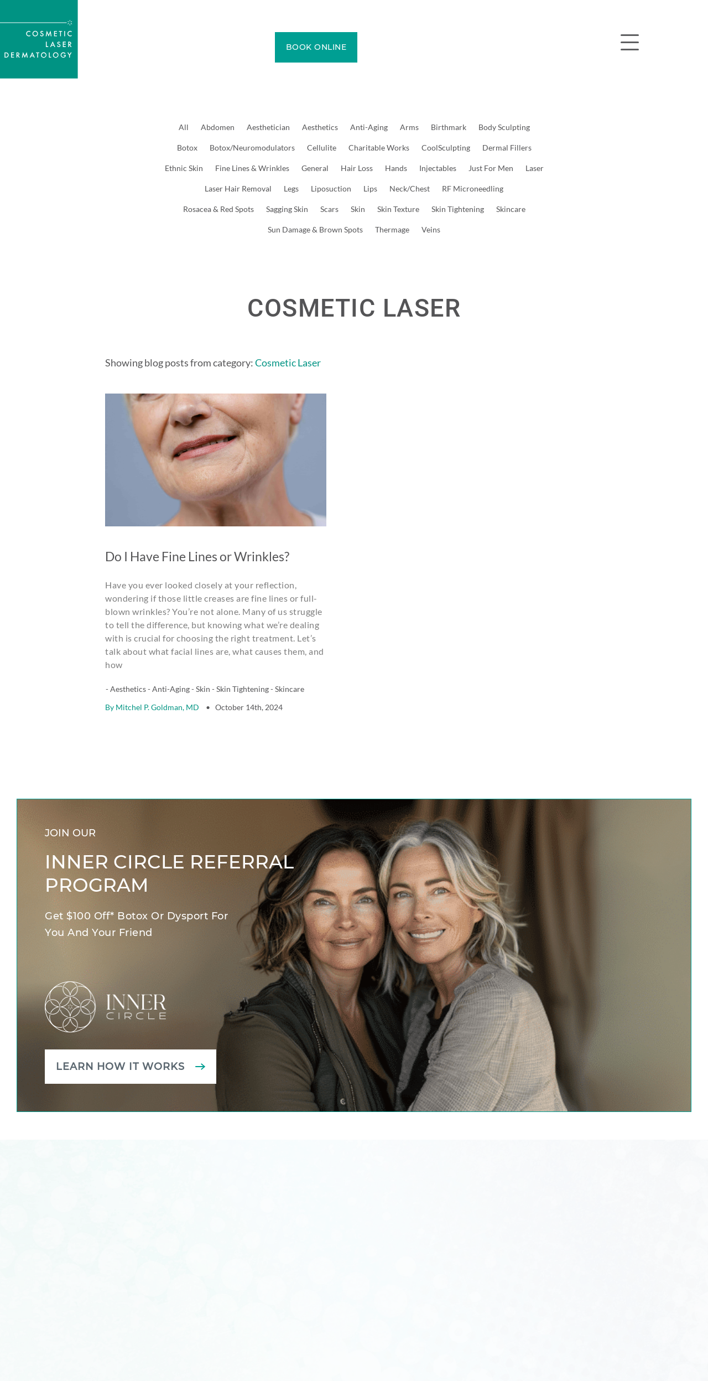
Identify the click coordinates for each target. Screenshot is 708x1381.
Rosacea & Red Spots (218, 209)
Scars (329, 209)
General (315, 168)
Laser (534, 168)
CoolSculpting (445, 147)
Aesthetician (268, 127)
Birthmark (448, 127)
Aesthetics (320, 127)
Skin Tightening (457, 209)
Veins (430, 229)
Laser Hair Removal (238, 188)
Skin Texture (398, 209)
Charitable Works (378, 147)
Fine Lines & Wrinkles (252, 168)
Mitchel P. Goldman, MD (157, 679)
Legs (291, 188)
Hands (396, 168)
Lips (370, 188)
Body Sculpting (504, 127)
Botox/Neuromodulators (252, 147)
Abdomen (218, 127)
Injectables (437, 168)
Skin (358, 209)
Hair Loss (357, 168)
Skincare (510, 209)
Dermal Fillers (507, 147)
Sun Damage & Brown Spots (315, 229)
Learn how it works (121, 1038)
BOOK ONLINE (316, 47)
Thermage (392, 229)
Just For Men (490, 168)
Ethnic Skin (184, 168)
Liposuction (331, 188)
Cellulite (321, 147)
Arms (409, 127)
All (184, 127)
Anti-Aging (369, 127)
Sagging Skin (287, 209)
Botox (187, 147)
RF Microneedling (472, 188)
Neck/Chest (409, 188)
